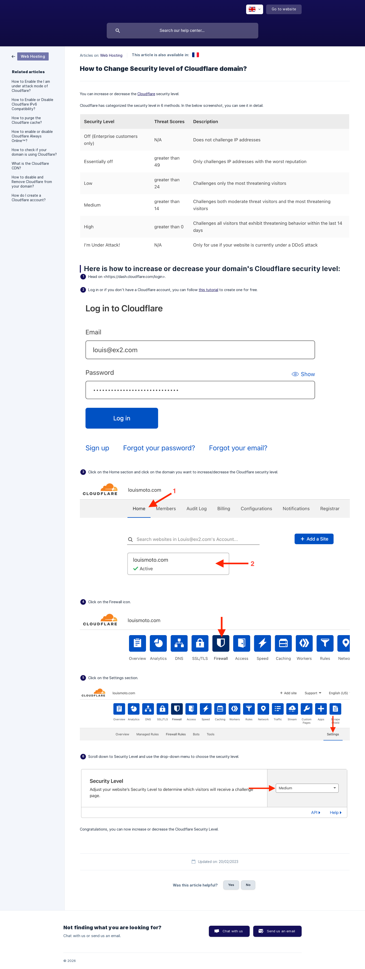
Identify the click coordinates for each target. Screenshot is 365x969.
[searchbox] (182, 30)
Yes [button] (231, 885)
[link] (30, 56)
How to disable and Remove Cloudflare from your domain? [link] (32, 181)
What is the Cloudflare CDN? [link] (30, 166)
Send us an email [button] (281, 931)
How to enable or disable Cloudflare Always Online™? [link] (32, 136)
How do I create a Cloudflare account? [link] (29, 197)
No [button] (248, 885)
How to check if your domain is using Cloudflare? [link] (34, 152)
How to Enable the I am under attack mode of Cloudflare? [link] (31, 86)
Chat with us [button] (233, 931)
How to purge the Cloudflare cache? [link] (27, 120)
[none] (254, 9)
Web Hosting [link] (111, 55)
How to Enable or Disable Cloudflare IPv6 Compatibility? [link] (32, 104)
